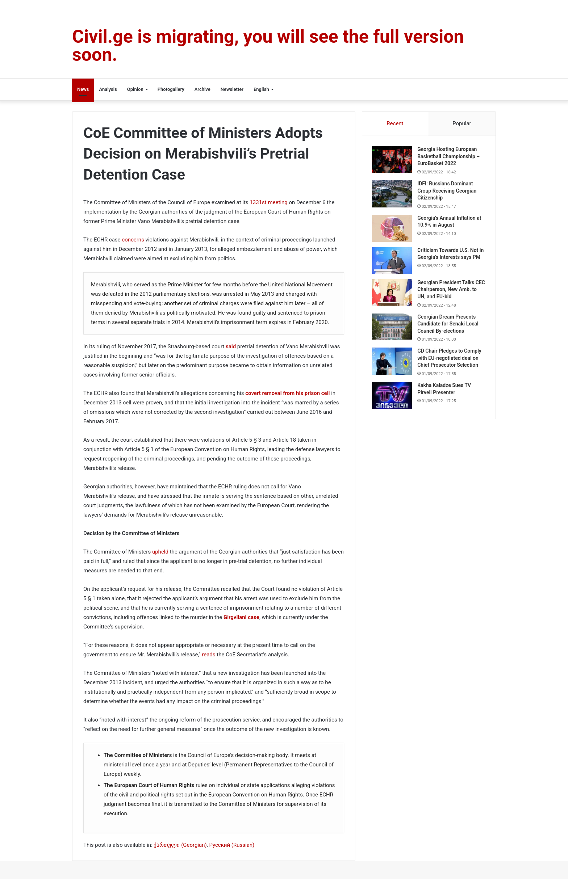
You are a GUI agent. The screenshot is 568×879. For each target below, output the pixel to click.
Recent (395, 123)
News (83, 89)
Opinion (135, 89)
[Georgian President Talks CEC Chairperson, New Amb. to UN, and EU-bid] (393, 295)
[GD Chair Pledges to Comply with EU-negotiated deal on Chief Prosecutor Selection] (393, 364)
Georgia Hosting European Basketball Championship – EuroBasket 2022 (449, 157)
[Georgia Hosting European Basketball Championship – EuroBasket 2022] (393, 160)
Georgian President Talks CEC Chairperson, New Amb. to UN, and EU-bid (450, 292)
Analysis (108, 89)
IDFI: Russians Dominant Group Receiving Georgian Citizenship (447, 192)
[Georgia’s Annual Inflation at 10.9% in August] (393, 229)
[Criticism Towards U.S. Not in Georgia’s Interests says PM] (393, 261)
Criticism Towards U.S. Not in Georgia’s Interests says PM (448, 258)
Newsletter (232, 89)
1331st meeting (268, 202)
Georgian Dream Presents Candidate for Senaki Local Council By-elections (448, 327)
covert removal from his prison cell (287, 393)
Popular (461, 123)
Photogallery (171, 89)
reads (208, 654)
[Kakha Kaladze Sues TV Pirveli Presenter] (393, 398)
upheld (160, 551)
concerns (133, 239)
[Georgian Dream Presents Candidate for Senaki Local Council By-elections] (393, 329)
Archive (202, 89)
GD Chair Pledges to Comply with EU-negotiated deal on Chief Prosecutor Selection (450, 361)
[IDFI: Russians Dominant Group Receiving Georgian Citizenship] (393, 195)
